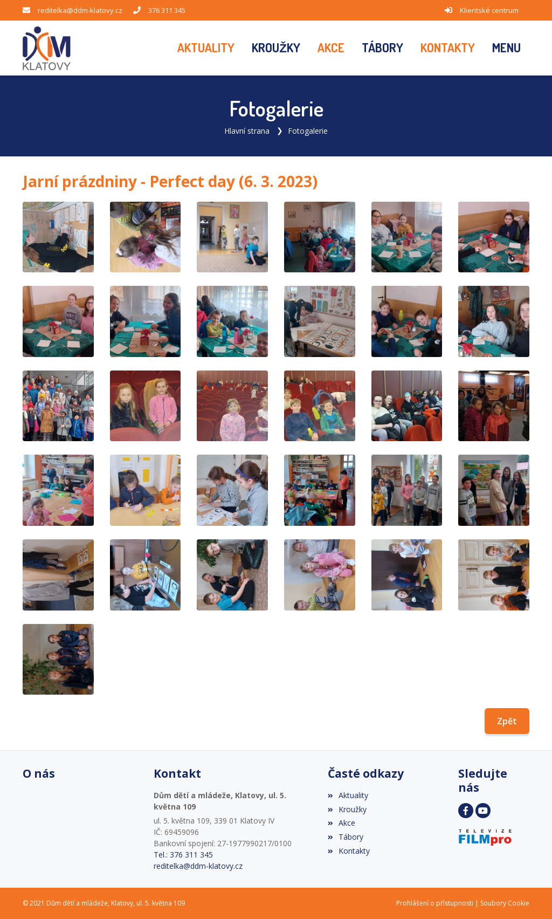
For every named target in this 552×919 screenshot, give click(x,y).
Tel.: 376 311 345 (183, 854)
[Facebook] (465, 810)
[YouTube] (483, 810)
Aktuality (348, 795)
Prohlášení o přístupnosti (434, 903)
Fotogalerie (308, 131)
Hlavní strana (247, 131)
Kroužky (347, 809)
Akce (341, 823)
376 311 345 (166, 10)
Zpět (507, 721)
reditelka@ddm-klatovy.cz (80, 10)
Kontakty (349, 851)
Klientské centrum (489, 10)
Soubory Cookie (504, 903)
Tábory (345, 837)
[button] (506, 48)
